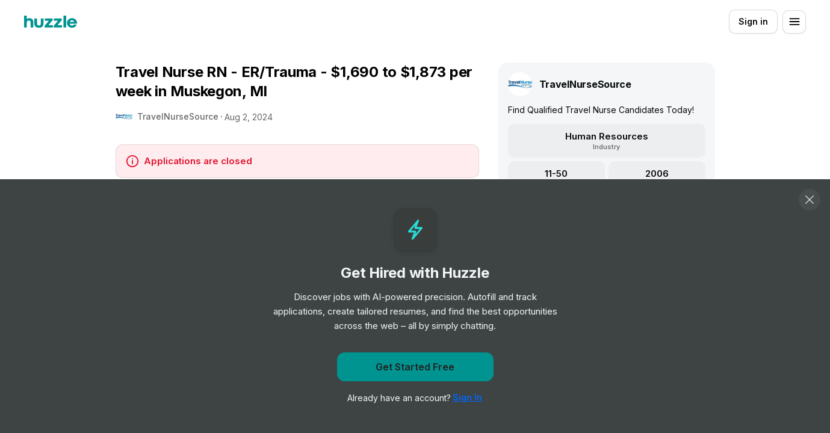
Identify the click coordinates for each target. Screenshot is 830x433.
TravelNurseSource (177, 116)
